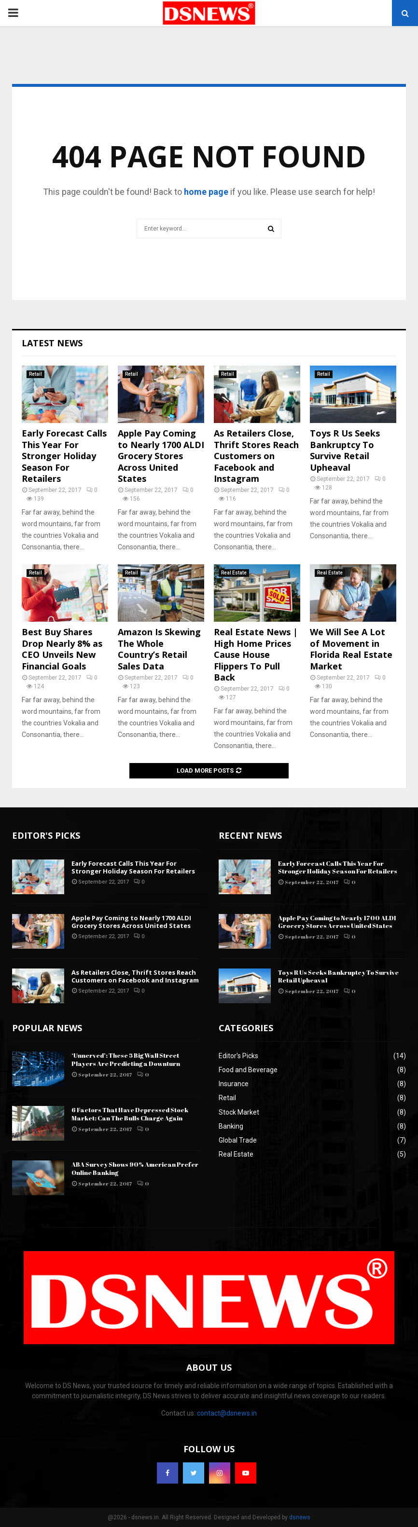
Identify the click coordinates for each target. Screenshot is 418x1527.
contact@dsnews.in (227, 1413)
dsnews (299, 1517)
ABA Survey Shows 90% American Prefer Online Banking (134, 1168)
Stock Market (239, 1112)
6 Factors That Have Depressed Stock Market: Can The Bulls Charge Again (129, 1113)
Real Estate (234, 572)
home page (206, 192)
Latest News (52, 343)
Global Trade (238, 1140)
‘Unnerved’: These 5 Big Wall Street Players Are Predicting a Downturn (125, 1059)
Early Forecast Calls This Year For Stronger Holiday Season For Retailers (64, 455)
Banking (231, 1126)
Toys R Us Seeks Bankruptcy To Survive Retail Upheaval (345, 450)
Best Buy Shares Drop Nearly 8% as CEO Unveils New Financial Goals (62, 648)
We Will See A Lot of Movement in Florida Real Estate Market (351, 648)
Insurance (234, 1084)
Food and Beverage (248, 1070)
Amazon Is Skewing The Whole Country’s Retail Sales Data (159, 648)
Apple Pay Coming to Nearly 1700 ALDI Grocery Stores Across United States (161, 455)
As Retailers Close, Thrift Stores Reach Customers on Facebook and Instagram (256, 455)
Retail (35, 374)
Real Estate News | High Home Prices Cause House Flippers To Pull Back (256, 654)
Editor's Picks (238, 1056)
